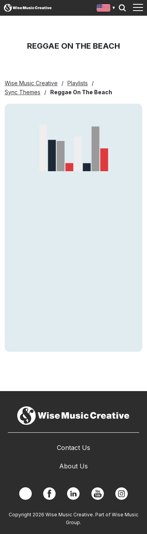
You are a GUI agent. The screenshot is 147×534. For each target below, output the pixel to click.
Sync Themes (22, 92)
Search (122, 7)
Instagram (121, 493)
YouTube (97, 493)
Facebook (49, 493)
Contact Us (73, 448)
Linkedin (73, 493)
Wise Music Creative (31, 83)
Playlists (77, 83)
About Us (73, 466)
